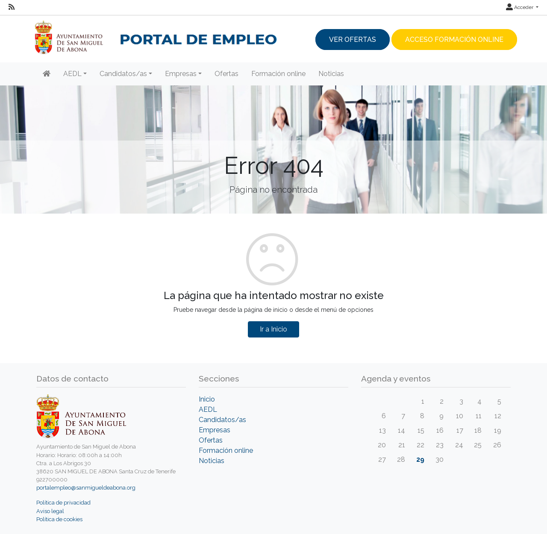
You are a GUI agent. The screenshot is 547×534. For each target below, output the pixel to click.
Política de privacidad (63, 502)
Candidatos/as (222, 420)
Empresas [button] (181, 74)
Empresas (214, 430)
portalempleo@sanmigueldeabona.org (85, 487)
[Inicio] (46, 73)
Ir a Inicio (273, 329)
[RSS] (12, 7)
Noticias (331, 74)
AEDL (208, 409)
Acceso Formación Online (454, 39)
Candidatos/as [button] (123, 74)
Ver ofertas (352, 39)
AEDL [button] (72, 74)
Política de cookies (59, 519)
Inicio (207, 399)
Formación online (278, 74)
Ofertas (226, 74)
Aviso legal (50, 511)
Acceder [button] (520, 7)
